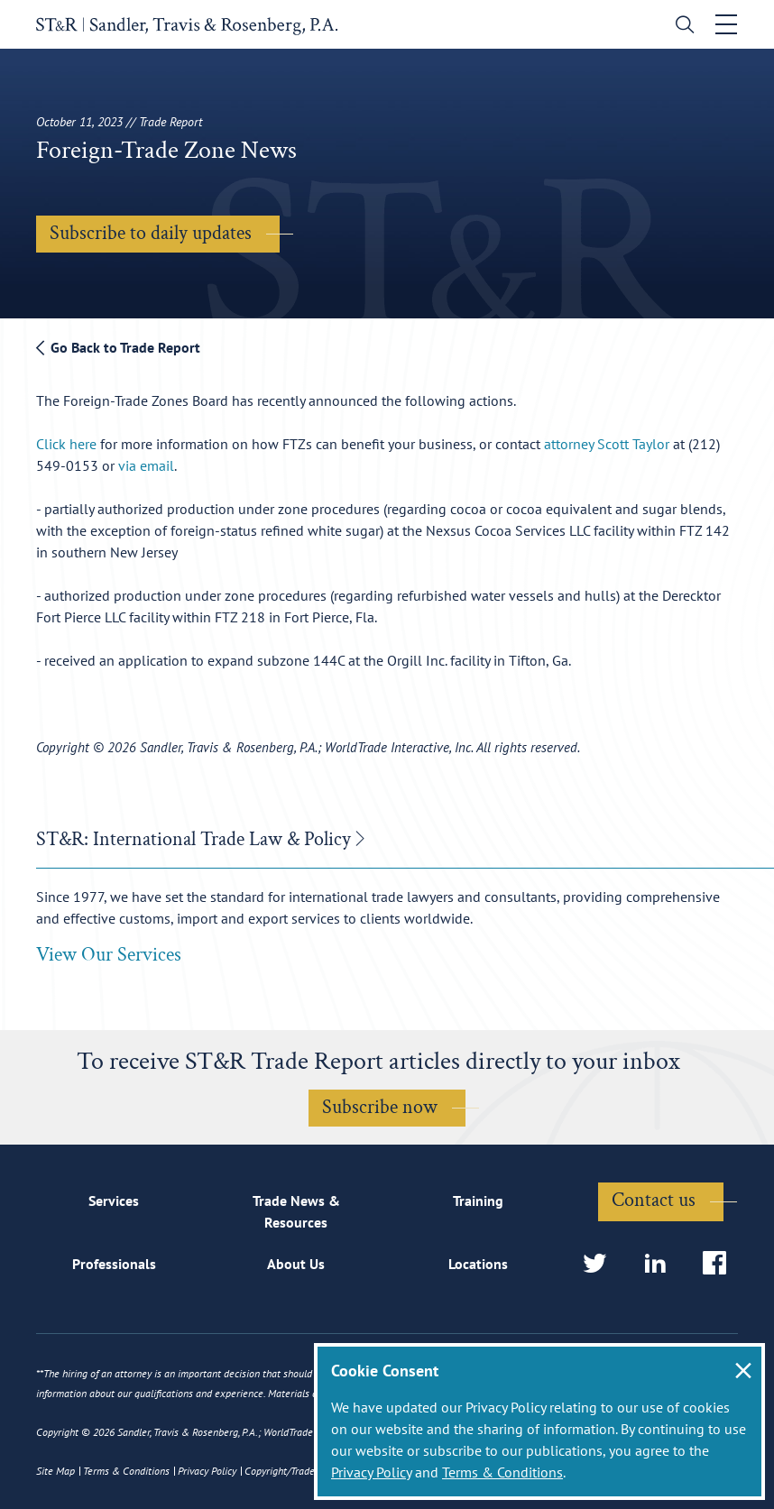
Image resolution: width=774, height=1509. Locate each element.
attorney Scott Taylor (606, 444)
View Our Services (108, 955)
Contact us (654, 1200)
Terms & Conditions (502, 1472)
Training (478, 1201)
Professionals (114, 1264)
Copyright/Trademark (290, 1470)
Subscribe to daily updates (151, 233)
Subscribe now (380, 1107)
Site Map (55, 1470)
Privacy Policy (371, 1472)
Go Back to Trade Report (118, 347)
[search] (681, 26)
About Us (296, 1264)
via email (146, 465)
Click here (66, 444)
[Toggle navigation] (726, 24)
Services (113, 1201)
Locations (478, 1264)
